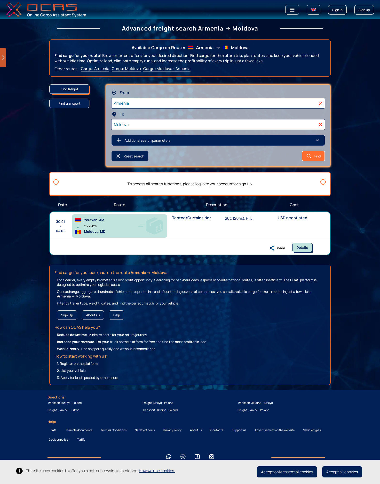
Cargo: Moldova (126, 68)
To (117, 114)
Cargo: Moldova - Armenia (166, 68)
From (120, 92)
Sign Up (67, 315)
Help (116, 315)
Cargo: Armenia (95, 68)
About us (93, 315)
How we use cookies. (157, 470)
